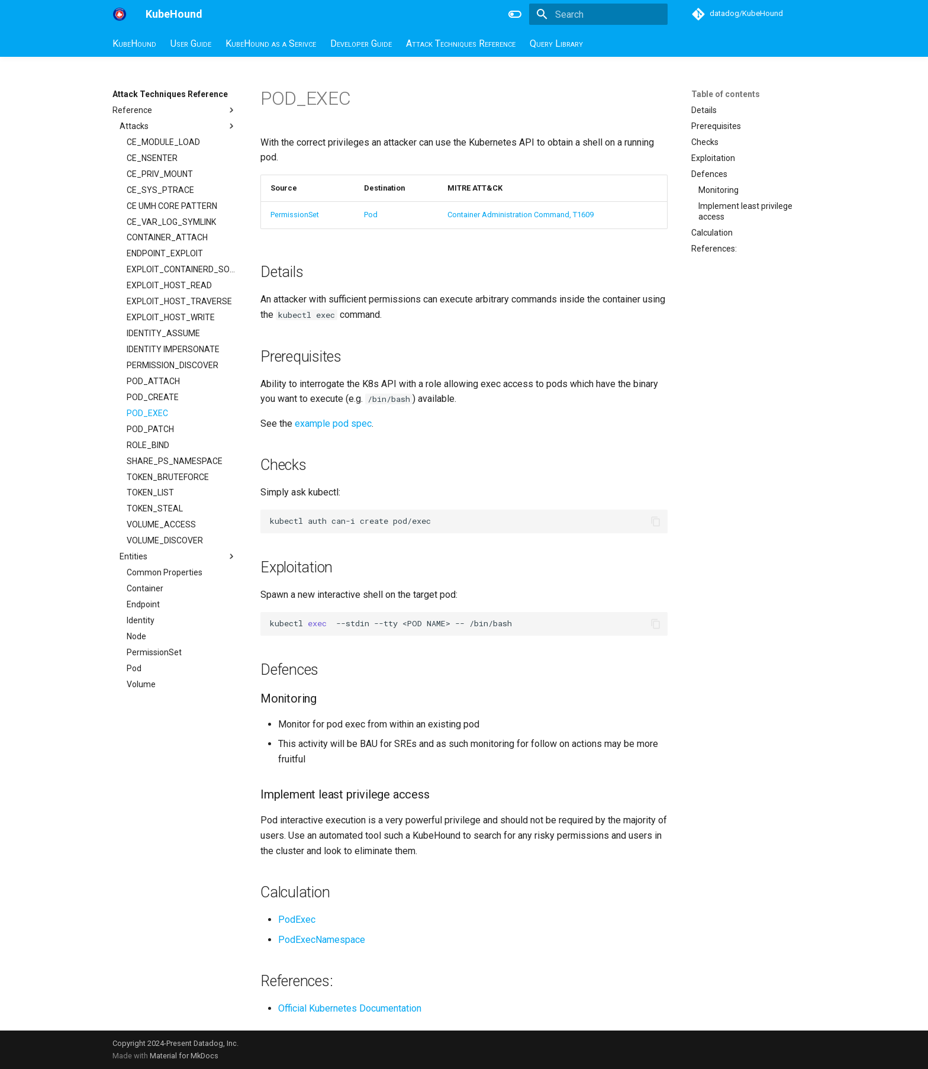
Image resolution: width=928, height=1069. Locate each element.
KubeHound (134, 43)
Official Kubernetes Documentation (349, 1008)
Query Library (556, 43)
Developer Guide (361, 43)
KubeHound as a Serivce (270, 43)
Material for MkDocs (184, 1055)
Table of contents (725, 94)
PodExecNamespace (321, 939)
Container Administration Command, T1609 (520, 214)
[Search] (598, 14)
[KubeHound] (119, 14)
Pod (371, 214)
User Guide (190, 43)
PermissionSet (294, 214)
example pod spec (333, 423)
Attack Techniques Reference (460, 43)
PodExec (296, 919)
